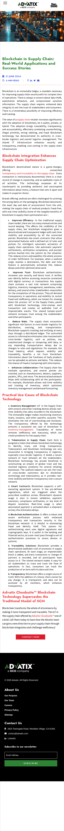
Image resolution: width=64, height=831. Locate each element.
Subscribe (31, 763)
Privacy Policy (11, 710)
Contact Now (30, 637)
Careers (8, 705)
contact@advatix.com (16, 733)
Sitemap (8, 715)
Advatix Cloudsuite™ (43, 615)
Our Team (9, 700)
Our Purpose (10, 695)
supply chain (23, 119)
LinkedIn (10, 738)
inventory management (20, 429)
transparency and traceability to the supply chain (28, 173)
